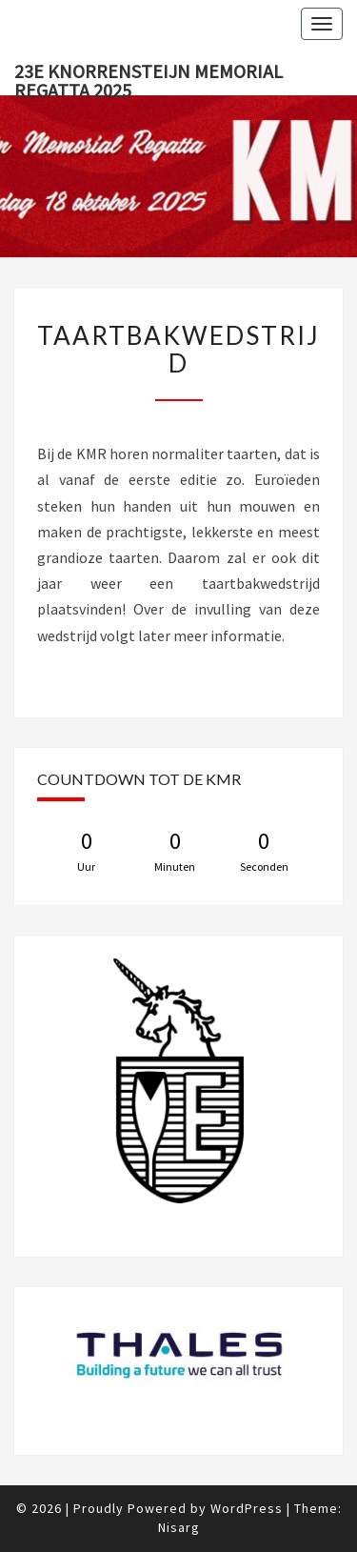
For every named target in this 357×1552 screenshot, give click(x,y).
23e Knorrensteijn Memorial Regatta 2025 (148, 77)
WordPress (246, 1508)
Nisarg (179, 1527)
